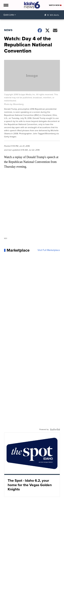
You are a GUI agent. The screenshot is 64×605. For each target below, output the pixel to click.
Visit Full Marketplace (49, 250)
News (8, 30)
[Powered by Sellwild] (55, 429)
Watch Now (55, 5)
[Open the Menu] (6, 5)
